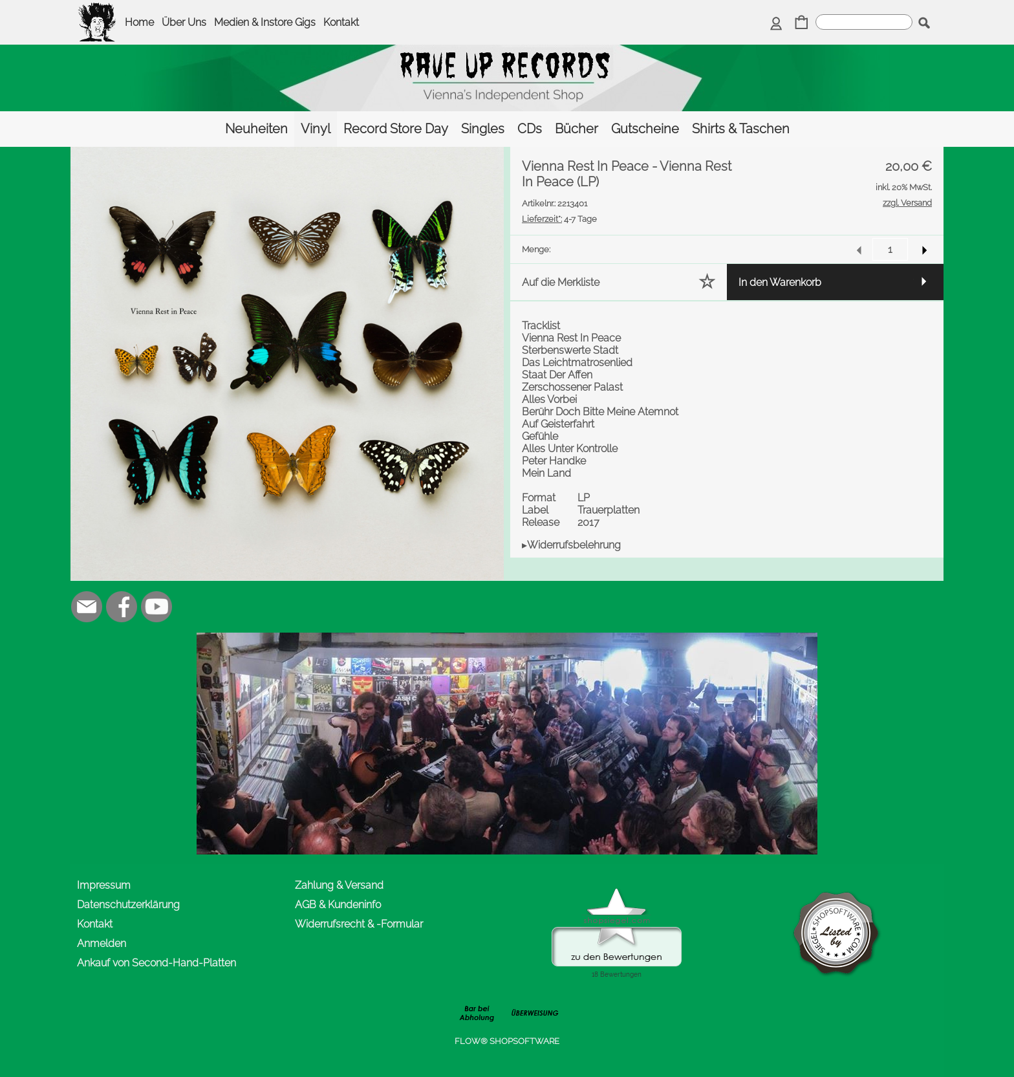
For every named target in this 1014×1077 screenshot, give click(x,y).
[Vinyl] (315, 129)
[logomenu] (97, 10)
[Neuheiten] (256, 129)
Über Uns (184, 22)
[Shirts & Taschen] (740, 129)
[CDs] (529, 129)
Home (139, 22)
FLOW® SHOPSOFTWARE (507, 1041)
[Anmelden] (776, 23)
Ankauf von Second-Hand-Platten (156, 963)
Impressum (104, 885)
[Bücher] (576, 129)
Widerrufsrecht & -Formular (359, 924)
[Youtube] (156, 607)
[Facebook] (121, 607)
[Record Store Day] (396, 129)
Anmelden (101, 943)
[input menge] (890, 249)
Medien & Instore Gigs (265, 22)
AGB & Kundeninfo (338, 904)
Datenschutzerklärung (128, 904)
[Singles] (483, 129)
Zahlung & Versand (339, 885)
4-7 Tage (559, 219)
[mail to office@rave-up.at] (86, 607)
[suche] (863, 22)
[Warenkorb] (801, 23)
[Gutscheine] (645, 129)
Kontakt (341, 22)
